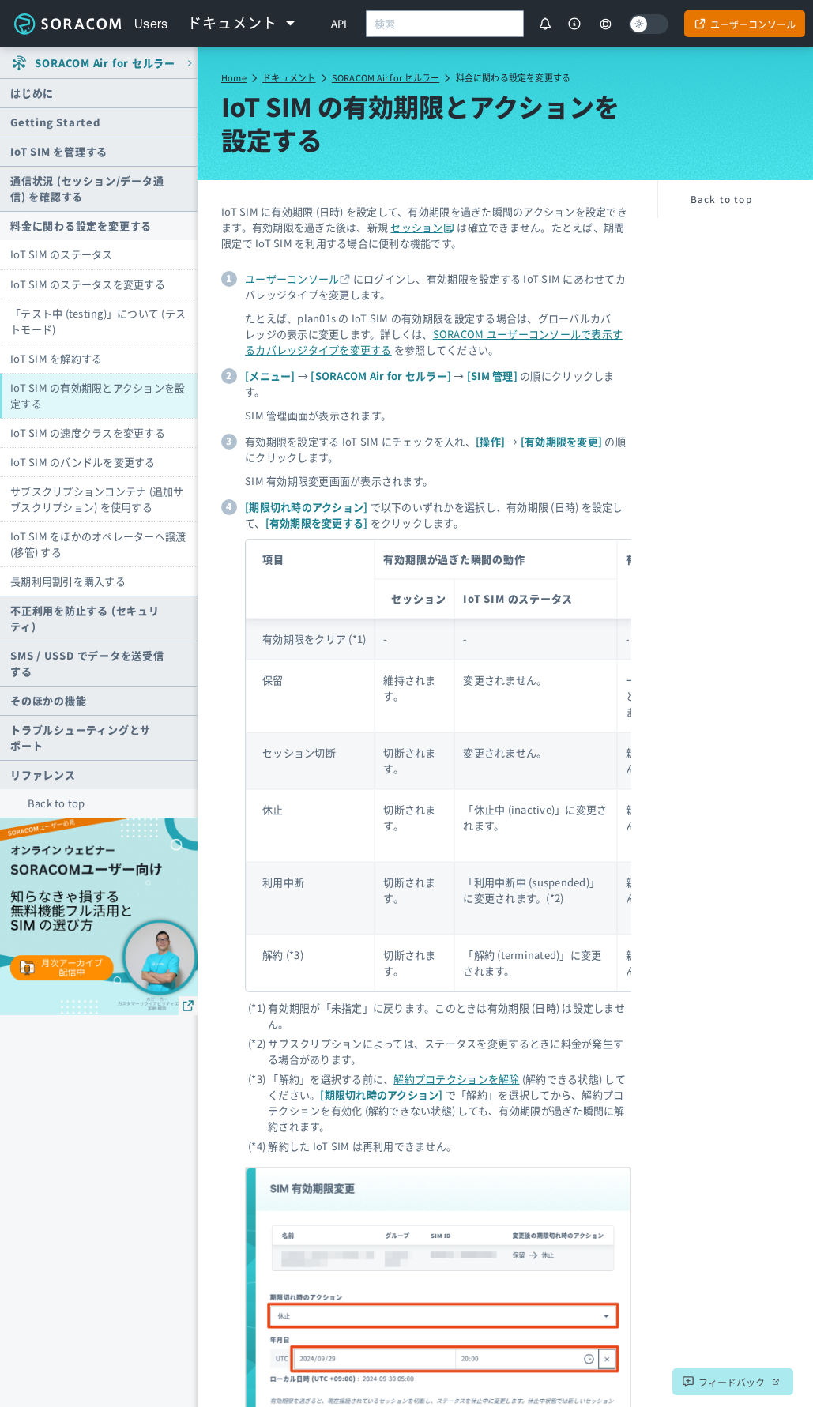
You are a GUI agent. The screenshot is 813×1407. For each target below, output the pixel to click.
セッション (422, 227)
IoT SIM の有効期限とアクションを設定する (97, 395)
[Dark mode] (648, 24)
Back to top (56, 803)
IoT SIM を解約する (56, 358)
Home (234, 77)
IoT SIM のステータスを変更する (87, 284)
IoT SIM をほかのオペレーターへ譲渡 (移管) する (98, 544)
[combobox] (445, 23)
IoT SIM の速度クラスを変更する (87, 432)
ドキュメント (288, 77)
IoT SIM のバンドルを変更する (83, 461)
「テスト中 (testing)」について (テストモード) (98, 321)
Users (151, 23)
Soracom (67, 24)
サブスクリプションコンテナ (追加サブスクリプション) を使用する (97, 498)
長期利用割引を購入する (68, 581)
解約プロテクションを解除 (456, 1078)
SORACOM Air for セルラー (385, 77)
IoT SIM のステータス (61, 253)
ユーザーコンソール (292, 278)
